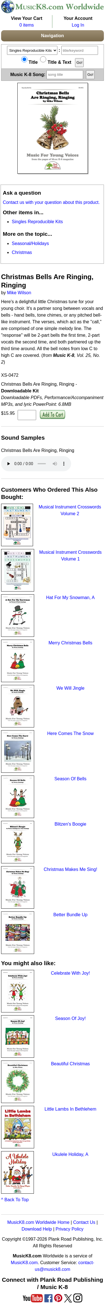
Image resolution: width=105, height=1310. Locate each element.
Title (29, 62)
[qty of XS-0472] (27, 415)
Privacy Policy (69, 1229)
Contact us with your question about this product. (51, 202)
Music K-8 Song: (47, 74)
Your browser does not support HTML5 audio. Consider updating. (36, 463)
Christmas (22, 252)
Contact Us (84, 1222)
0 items (26, 25)
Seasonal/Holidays (30, 243)
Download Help (37, 1229)
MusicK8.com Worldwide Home (38, 1222)
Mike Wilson (19, 292)
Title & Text (55, 62)
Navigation (52, 35)
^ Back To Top (15, 1199)
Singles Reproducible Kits (37, 221)
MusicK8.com (24, 1262)
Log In (78, 25)
